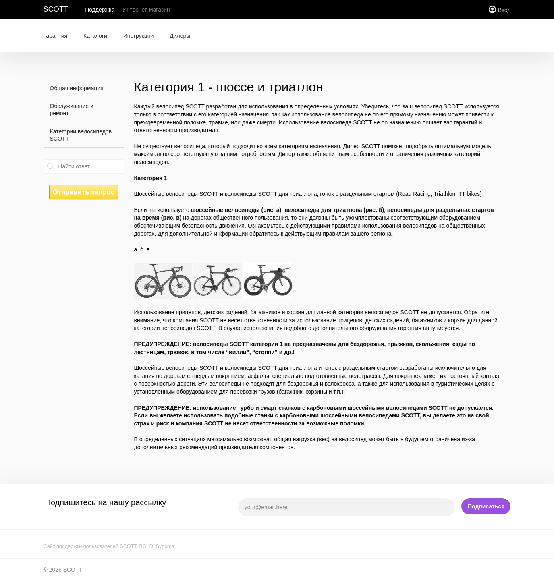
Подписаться (486, 506)
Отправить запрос (83, 192)
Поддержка (99, 9)
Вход (504, 10)
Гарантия (56, 36)
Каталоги (95, 36)
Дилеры (180, 36)
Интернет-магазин (146, 9)
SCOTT (56, 9)
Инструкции (138, 36)
